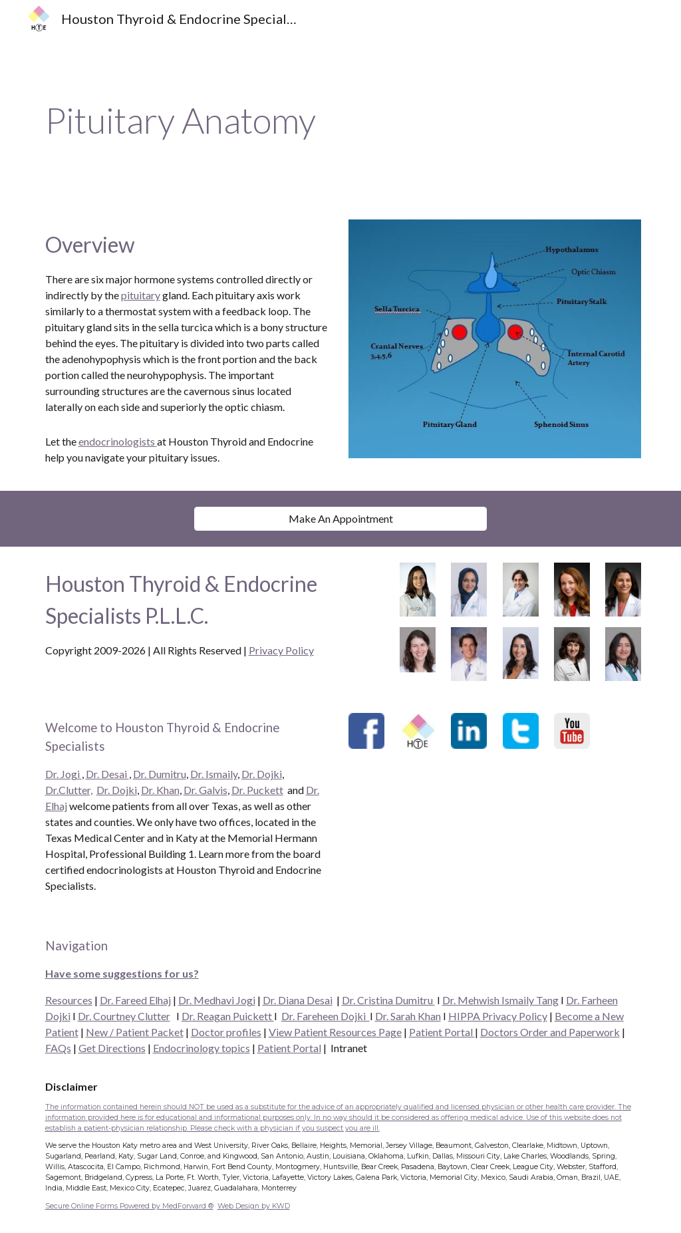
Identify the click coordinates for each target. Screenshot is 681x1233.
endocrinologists (117, 441)
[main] (341, 120)
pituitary (140, 295)
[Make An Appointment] (341, 518)
